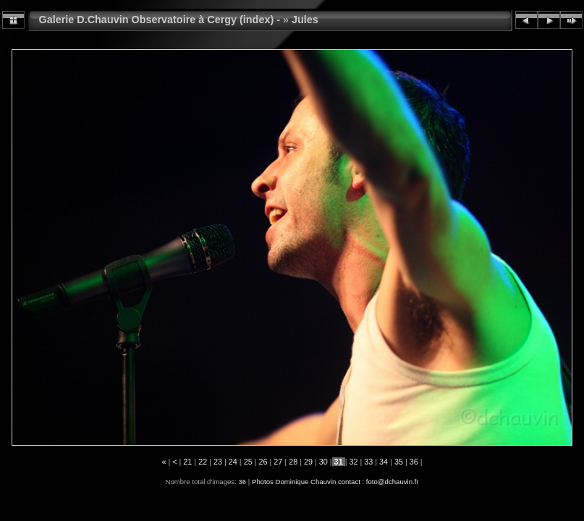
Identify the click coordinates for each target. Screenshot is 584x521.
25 (248, 461)
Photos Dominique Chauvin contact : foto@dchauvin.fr (335, 482)
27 (277, 461)
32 (353, 461)
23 (217, 461)
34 (383, 461)
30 (323, 461)
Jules (305, 19)
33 (368, 461)
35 (398, 461)
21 (187, 461)
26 (262, 461)
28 (293, 461)
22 (202, 461)
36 (413, 461)
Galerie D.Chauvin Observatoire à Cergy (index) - (160, 19)
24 (233, 461)
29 (308, 461)
